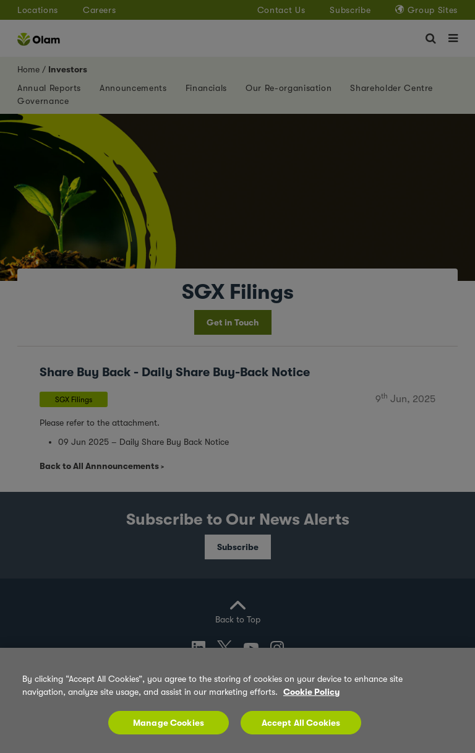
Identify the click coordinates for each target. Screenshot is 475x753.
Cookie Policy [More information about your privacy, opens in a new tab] (311, 692)
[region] (237, 700)
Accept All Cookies (301, 723)
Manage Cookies (168, 723)
